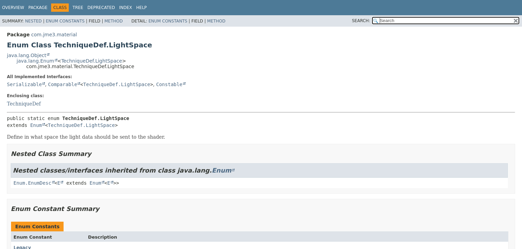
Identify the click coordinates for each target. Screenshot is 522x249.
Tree (78, 7)
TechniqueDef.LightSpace (91, 61)
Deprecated (101, 7)
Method (113, 21)
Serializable (24, 84)
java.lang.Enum (35, 61)
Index (125, 7)
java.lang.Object (26, 55)
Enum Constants (65, 21)
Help (141, 7)
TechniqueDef (24, 104)
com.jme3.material (54, 34)
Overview (13, 7)
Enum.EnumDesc (32, 183)
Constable (169, 84)
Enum (36, 125)
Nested (33, 21)
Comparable (62, 84)
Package (37, 7)
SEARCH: (361, 20)
